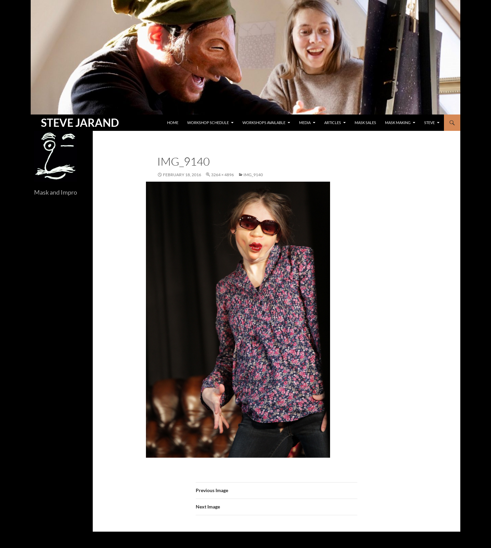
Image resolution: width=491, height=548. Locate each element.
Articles (332, 122)
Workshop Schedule (208, 122)
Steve (429, 122)
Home (172, 122)
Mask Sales (365, 122)
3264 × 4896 (222, 174)
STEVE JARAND (80, 122)
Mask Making (398, 122)
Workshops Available (263, 122)
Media (305, 122)
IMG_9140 (253, 174)
